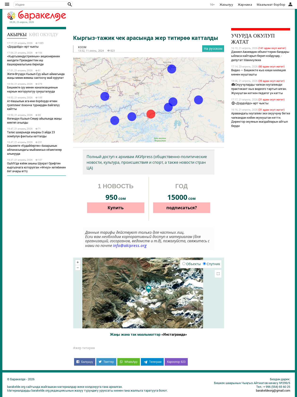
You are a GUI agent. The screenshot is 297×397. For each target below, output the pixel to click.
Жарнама (245, 4)
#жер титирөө (84, 348)
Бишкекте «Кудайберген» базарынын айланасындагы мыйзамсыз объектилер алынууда (34, 149)
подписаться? (181, 207)
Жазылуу (226, 4)
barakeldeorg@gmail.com (273, 390)
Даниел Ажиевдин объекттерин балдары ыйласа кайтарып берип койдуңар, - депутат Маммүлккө (260, 56)
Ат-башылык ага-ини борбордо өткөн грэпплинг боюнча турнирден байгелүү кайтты (33, 105)
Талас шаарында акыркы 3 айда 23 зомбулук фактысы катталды (31, 134)
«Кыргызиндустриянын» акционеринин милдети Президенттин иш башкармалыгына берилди (33, 60)
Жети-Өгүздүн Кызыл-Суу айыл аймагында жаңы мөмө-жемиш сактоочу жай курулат (36, 76)
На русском (213, 48)
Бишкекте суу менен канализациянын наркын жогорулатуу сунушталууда (32, 89)
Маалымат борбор (271, 4)
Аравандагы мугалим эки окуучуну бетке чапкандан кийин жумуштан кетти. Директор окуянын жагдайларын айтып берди (260, 119)
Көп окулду (43, 34)
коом (82, 47)
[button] (70, 4)
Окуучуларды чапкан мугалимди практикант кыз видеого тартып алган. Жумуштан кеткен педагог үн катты (259, 89)
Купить (116, 207)
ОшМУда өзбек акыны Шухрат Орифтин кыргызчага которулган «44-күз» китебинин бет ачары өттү (36, 167)
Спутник (211, 264)
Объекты (191, 264)
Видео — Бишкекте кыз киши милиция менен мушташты (258, 72)
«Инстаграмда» (174, 334)
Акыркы (17, 34)
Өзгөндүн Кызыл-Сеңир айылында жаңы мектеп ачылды (34, 120)
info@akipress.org (130, 245)
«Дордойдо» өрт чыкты (22, 46)
